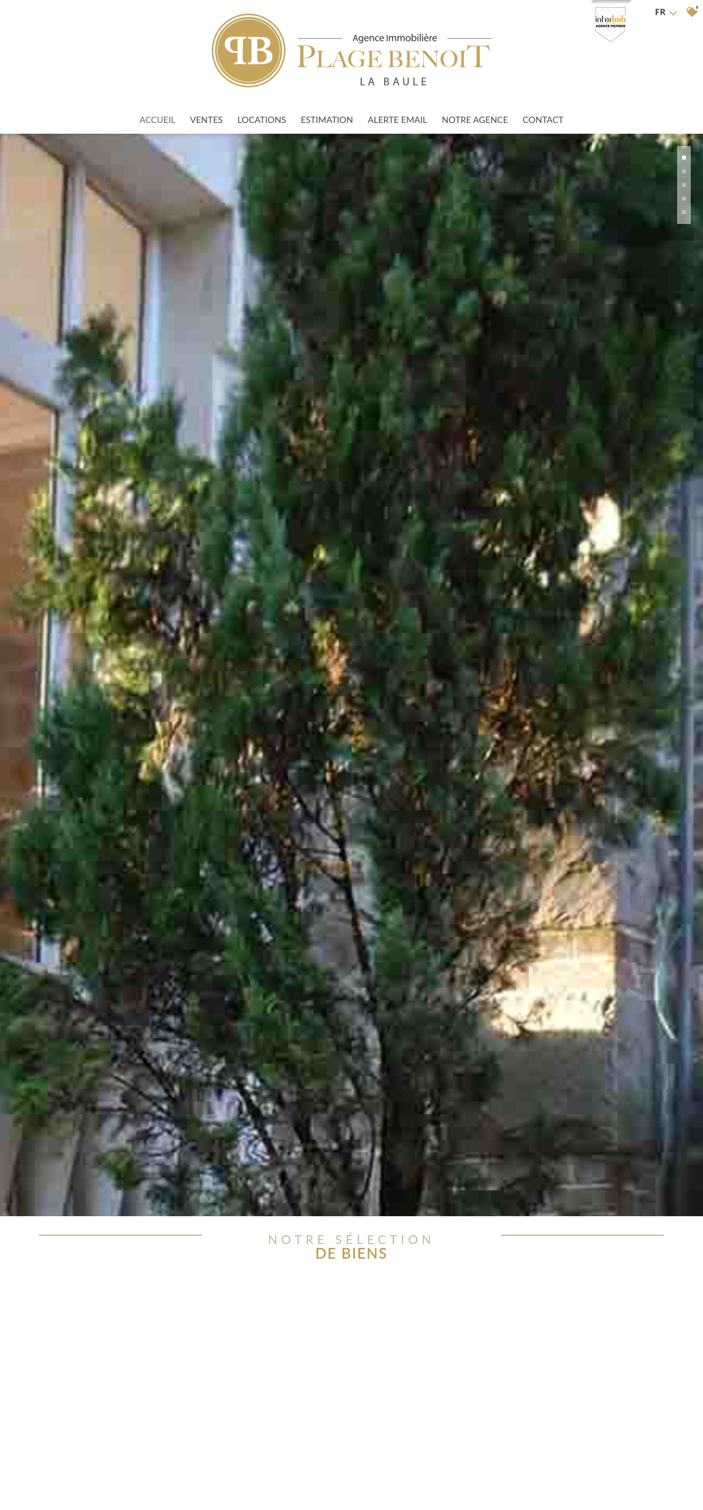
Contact (543, 108)
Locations (261, 108)
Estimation (327, 108)
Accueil (158, 108)
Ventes (206, 108)
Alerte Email (397, 108)
